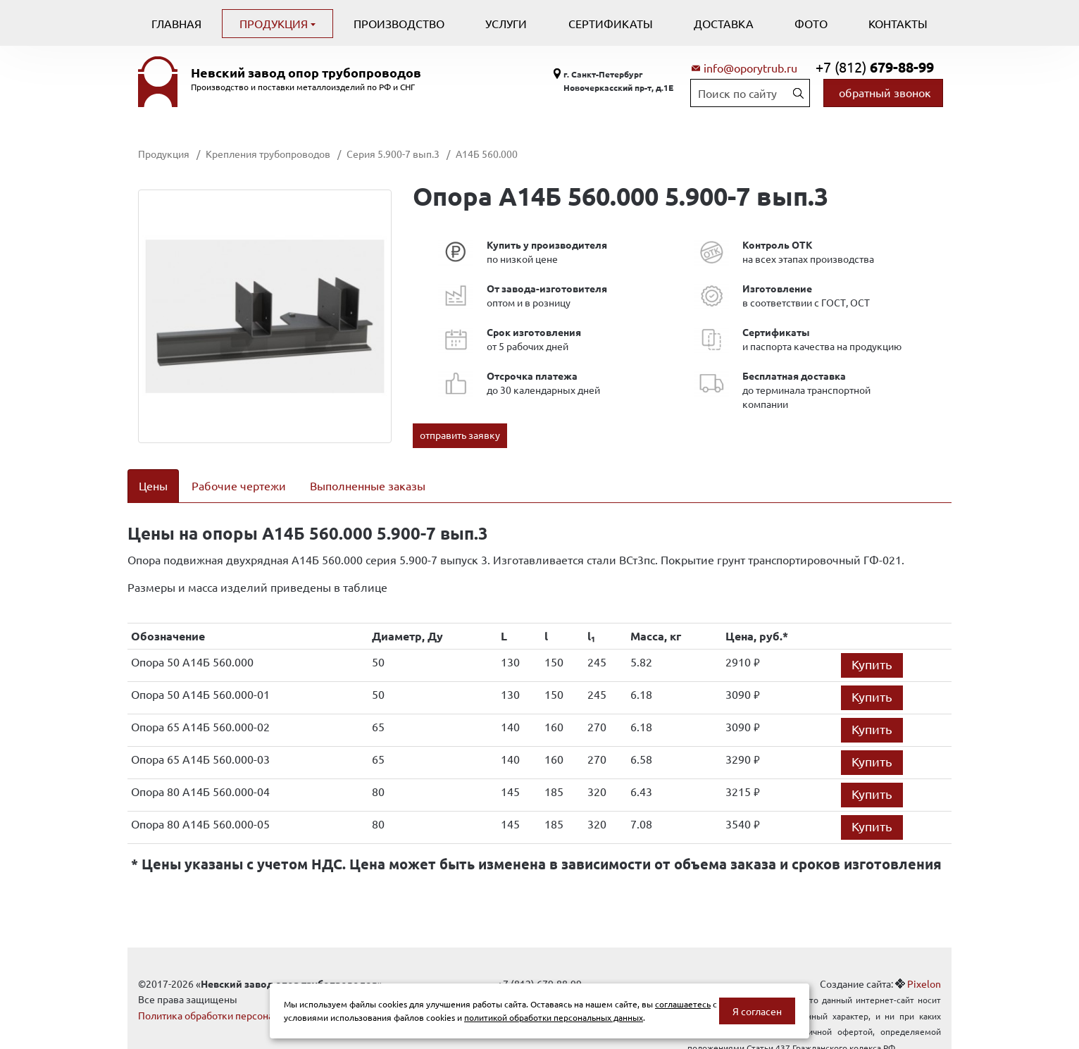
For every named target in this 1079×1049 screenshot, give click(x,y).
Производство (399, 23)
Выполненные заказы (367, 485)
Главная (176, 23)
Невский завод (306, 73)
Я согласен (757, 1011)
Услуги (506, 23)
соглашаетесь (683, 1004)
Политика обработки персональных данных (238, 997)
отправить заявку (460, 434)
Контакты (898, 23)
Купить (872, 645)
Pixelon (924, 965)
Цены (153, 485)
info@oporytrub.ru (750, 68)
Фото (811, 23)
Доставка (724, 23)
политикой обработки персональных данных (553, 1017)
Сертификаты (610, 23)
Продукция (275, 23)
